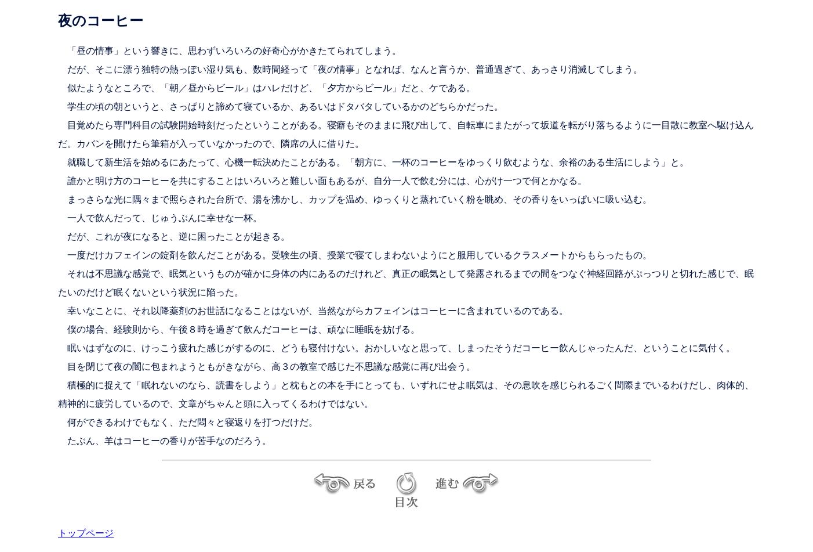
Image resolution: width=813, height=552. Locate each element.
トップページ (86, 533)
